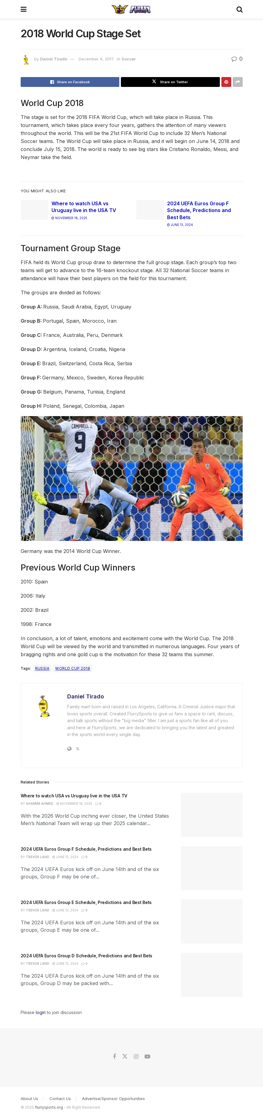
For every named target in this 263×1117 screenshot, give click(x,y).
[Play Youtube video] (132, 478)
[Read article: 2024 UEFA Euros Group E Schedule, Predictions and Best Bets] (212, 921)
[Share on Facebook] (70, 82)
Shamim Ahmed (39, 803)
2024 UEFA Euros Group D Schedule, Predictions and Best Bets (86, 955)
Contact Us (60, 1098)
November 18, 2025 (69, 218)
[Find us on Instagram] (136, 1056)
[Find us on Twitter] (125, 1056)
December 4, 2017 (96, 58)
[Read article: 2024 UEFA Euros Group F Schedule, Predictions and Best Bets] (150, 210)
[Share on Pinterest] (226, 82)
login (41, 1012)
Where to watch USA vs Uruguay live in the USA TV (74, 795)
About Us (29, 1098)
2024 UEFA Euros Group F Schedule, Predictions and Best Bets (199, 210)
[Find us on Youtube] (147, 1056)
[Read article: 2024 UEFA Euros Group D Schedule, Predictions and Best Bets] (212, 975)
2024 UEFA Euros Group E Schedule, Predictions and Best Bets (86, 902)
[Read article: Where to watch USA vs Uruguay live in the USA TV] (34, 210)
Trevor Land (37, 857)
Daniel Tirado (53, 58)
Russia (42, 668)
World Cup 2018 (72, 668)
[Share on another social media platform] (238, 82)
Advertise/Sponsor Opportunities (113, 1098)
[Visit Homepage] (131, 9)
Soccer (128, 58)
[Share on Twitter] (170, 82)
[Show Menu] (24, 9)
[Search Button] (239, 9)
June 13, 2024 (180, 225)
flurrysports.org (49, 1107)
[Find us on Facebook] (114, 1056)
